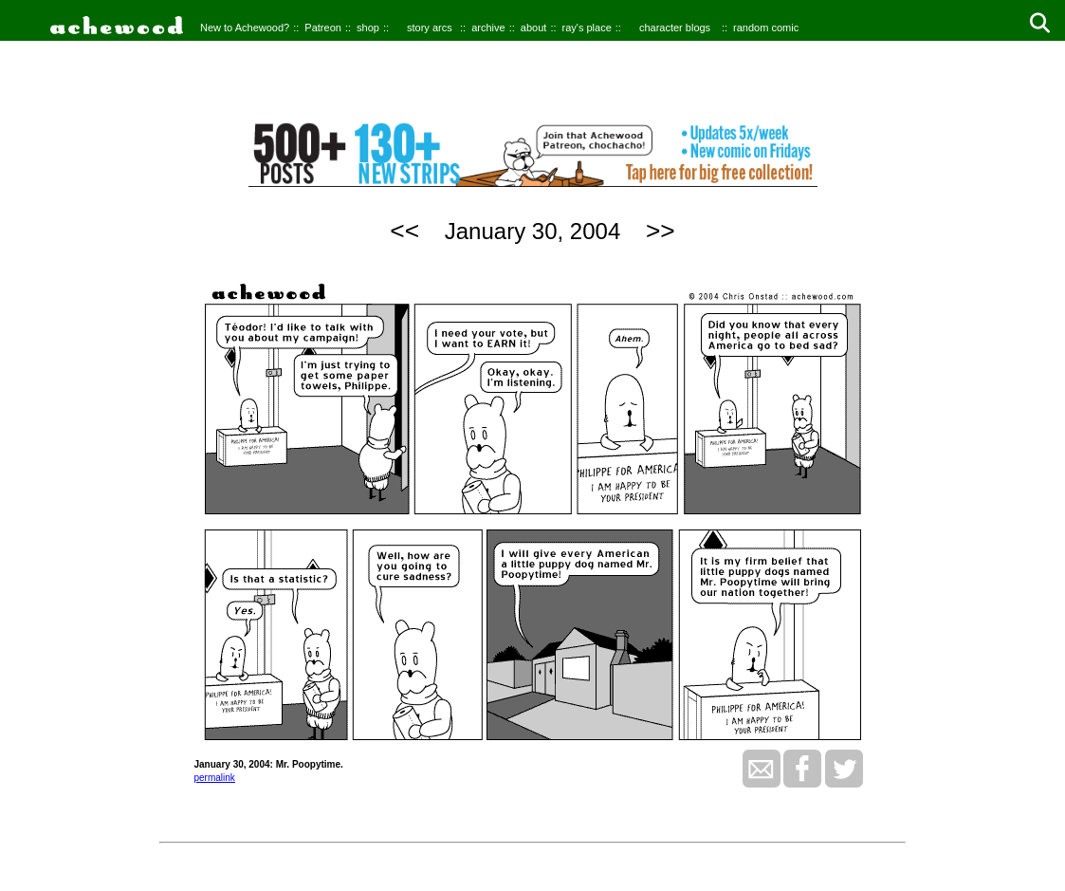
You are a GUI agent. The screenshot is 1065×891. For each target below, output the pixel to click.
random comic (766, 27)
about (534, 27)
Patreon (322, 27)
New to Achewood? (244, 27)
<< (404, 230)
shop (368, 27)
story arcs (429, 27)
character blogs (674, 27)
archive (488, 27)
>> (660, 230)
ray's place (587, 27)
